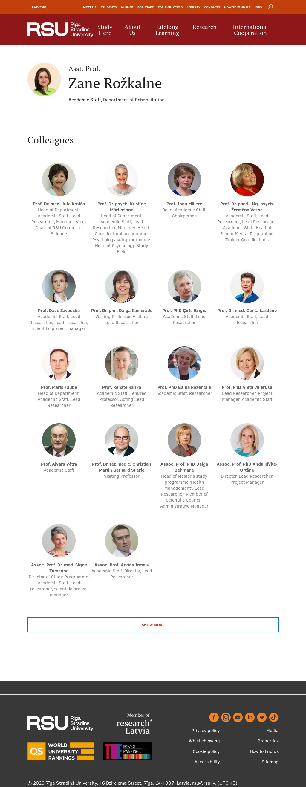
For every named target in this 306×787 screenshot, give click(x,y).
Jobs (258, 7)
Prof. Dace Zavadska (59, 310)
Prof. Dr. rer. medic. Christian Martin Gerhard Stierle (121, 467)
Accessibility (207, 762)
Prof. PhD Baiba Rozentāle (184, 387)
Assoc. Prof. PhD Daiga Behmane (184, 467)
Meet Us (90, 7)
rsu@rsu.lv (203, 783)
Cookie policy (206, 751)
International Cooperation (250, 30)
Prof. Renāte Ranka (121, 387)
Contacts (212, 7)
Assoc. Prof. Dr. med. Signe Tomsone (59, 568)
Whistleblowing (204, 741)
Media (272, 730)
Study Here (104, 30)
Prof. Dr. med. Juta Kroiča (59, 204)
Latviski (39, 7)
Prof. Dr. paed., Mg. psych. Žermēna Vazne (247, 207)
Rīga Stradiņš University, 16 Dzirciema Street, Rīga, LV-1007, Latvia (117, 783)
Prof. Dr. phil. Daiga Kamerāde (121, 310)
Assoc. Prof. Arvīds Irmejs (121, 565)
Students (108, 7)
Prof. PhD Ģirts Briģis (184, 310)
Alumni (127, 7)
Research (204, 27)
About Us (132, 30)
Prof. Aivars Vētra (59, 464)
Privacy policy (206, 730)
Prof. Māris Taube (59, 387)
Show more (153, 624)
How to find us (237, 7)
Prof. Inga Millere (184, 204)
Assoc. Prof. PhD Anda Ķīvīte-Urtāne (247, 467)
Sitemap (270, 762)
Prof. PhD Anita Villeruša (247, 387)
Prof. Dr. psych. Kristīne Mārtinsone (121, 207)
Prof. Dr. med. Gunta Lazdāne (247, 310)
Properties (268, 741)
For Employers (170, 7)
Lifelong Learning (167, 30)
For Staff (145, 7)
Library (193, 7)
